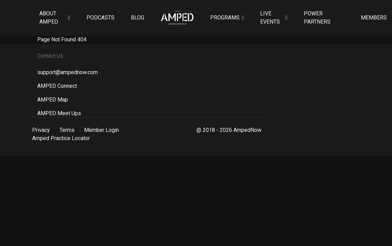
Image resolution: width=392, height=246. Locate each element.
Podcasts (100, 17)
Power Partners (317, 17)
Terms (67, 130)
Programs (225, 17)
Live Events (270, 17)
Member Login (101, 130)
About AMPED (48, 17)
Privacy (41, 130)
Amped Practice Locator (61, 138)
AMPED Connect (57, 86)
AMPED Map (52, 99)
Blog (137, 17)
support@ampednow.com (67, 72)
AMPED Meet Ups (59, 113)
